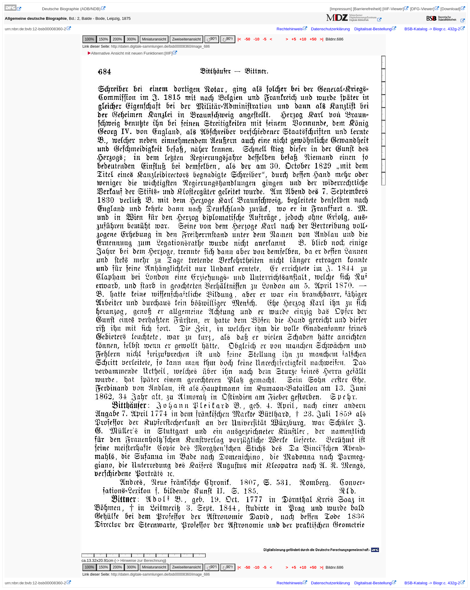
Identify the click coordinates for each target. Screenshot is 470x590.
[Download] (450, 9)
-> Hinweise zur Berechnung (140, 560)
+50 (312, 39)
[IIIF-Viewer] (393, 9)
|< (239, 39)
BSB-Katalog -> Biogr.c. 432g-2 (431, 29)
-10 (256, 39)
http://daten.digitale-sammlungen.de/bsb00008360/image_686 (160, 46)
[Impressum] (341, 9)
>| (321, 39)
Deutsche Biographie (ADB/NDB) (71, 9)
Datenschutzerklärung (330, 29)
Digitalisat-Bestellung (372, 29)
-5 (264, 39)
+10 (302, 39)
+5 (293, 39)
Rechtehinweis (290, 29)
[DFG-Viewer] (422, 9)
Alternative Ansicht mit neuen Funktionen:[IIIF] (129, 53)
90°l (212, 39)
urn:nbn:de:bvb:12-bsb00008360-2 (35, 29)
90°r (228, 39)
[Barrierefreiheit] (367, 9)
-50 (247, 39)
